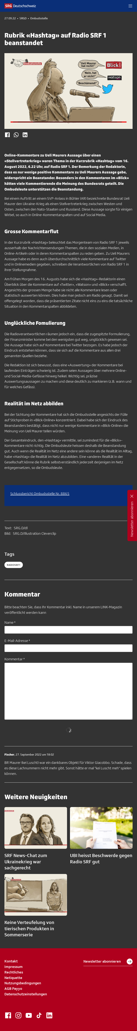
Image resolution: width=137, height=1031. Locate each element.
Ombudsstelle (39, 18)
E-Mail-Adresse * (17, 641)
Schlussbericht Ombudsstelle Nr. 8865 (39, 494)
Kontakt (11, 961)
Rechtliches (13, 972)
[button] (130, 6)
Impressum (13, 967)
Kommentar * (14, 659)
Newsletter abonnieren (108, 961)
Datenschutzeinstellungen (25, 994)
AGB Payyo (13, 989)
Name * (9, 622)
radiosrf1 (13, 564)
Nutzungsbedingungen (22, 983)
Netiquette (13, 978)
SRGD (23, 18)
